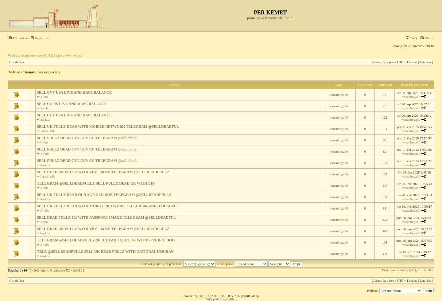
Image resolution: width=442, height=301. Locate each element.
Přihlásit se (18, 38)
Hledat (427, 38)
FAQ (411, 38)
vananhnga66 (339, 94)
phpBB (203, 296)
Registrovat (40, 38)
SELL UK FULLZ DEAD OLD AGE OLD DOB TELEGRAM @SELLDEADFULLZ (104, 195)
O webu (44, 108)
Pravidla (45, 119)
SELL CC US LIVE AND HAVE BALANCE (72, 104)
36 (424, 270)
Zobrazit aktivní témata (67, 55)
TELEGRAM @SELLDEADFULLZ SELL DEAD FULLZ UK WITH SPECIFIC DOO (106, 240)
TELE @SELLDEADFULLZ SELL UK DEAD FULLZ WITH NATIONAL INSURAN (105, 251)
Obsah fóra (16, 62)
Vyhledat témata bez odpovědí (28, 55)
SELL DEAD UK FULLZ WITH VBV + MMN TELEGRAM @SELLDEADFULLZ (103, 172)
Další (431, 270)
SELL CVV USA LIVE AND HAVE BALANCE (74, 92)
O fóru (44, 97)
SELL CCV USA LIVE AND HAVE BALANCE (74, 115)
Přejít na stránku (393, 270)
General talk (47, 131)
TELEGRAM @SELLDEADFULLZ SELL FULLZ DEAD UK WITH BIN (96, 183)
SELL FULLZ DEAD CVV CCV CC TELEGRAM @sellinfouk (87, 138)
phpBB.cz (231, 299)
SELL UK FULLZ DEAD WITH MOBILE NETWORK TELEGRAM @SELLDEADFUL (108, 126)
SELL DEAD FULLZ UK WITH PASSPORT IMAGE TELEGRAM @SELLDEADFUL (106, 217)
